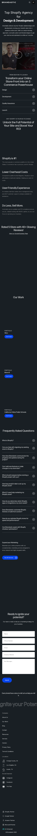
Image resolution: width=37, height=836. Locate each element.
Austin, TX (10, 769)
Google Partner (9, 816)
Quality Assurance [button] (18, 103)
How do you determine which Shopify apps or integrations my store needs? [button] (18, 502)
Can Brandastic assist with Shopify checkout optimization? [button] (18, 528)
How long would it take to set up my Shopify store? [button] (18, 485)
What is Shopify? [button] (18, 440)
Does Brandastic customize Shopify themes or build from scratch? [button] (18, 511)
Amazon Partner (10, 820)
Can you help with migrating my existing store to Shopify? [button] (18, 448)
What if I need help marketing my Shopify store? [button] (18, 493)
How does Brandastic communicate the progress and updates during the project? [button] (18, 458)
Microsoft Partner (10, 825)
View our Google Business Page (18, 233)
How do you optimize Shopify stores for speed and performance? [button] (18, 519)
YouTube (9, 786)
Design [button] (18, 90)
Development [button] (18, 97)
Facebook (9, 782)
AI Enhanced (8, 829)
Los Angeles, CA (11, 765)
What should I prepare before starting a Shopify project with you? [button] (18, 476)
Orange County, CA (12, 761)
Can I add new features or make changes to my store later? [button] (18, 467)
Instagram (9, 778)
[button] (33, 2)
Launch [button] (18, 110)
